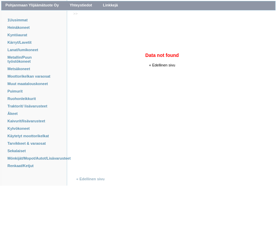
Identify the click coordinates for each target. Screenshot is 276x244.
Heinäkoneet (18, 27)
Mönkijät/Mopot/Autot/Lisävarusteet (31, 158)
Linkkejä (110, 5)
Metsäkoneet (18, 69)
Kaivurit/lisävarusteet (26, 121)
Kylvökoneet (18, 128)
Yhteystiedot (81, 5)
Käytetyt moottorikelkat (28, 136)
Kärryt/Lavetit (19, 42)
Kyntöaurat (17, 35)
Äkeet (12, 113)
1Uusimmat (17, 20)
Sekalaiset (16, 151)
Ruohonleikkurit (21, 99)
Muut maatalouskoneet (27, 84)
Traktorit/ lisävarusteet (27, 106)
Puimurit (15, 91)
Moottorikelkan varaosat (29, 76)
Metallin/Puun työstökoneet (19, 59)
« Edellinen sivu (162, 65)
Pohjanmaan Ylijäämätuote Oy (32, 5)
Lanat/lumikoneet (22, 50)
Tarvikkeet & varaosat (26, 143)
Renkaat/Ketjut (20, 166)
